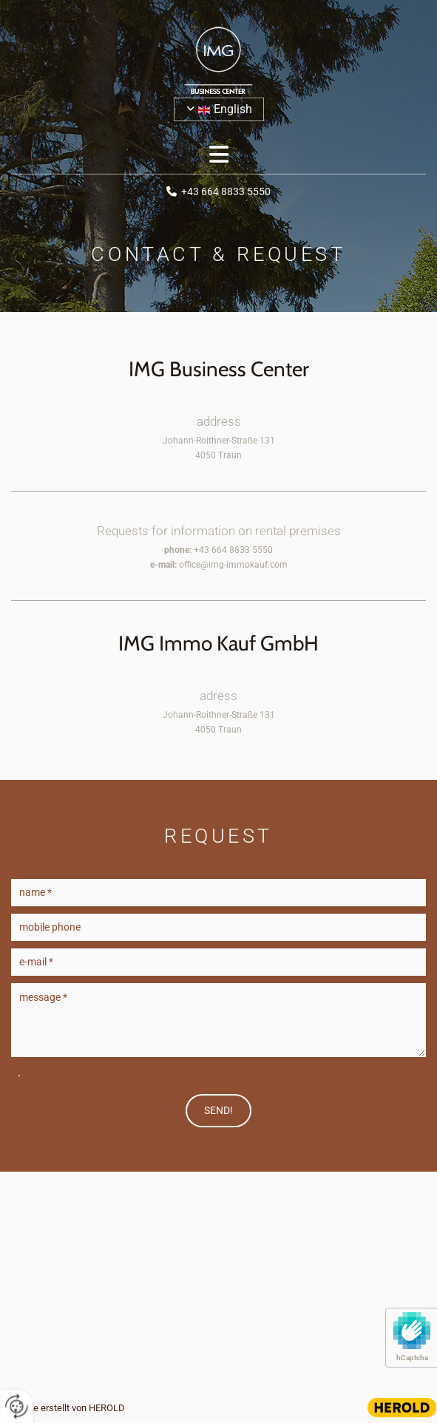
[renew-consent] (16, 1406)
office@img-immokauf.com (233, 565)
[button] (218, 154)
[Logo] (218, 61)
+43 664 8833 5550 (226, 191)
